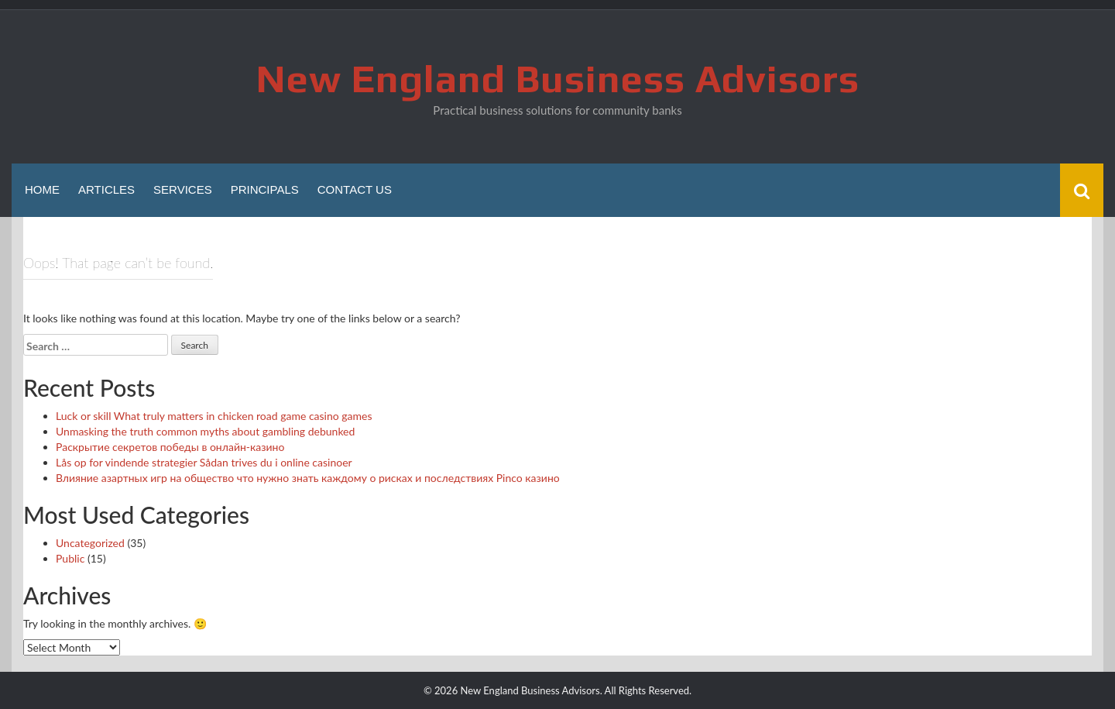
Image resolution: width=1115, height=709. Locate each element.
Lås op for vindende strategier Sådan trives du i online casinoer (204, 462)
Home (42, 189)
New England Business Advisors (557, 78)
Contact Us (354, 189)
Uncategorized (90, 542)
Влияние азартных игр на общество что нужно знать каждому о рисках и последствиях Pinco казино (308, 477)
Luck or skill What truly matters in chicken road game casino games (214, 415)
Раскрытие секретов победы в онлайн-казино (170, 446)
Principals (265, 189)
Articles (106, 189)
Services (182, 189)
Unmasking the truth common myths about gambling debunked (205, 431)
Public (70, 558)
